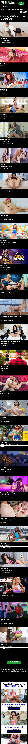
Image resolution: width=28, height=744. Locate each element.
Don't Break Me (14, 731)
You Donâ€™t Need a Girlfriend (8, 242)
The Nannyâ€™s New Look (7, 343)
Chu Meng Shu (4, 493)
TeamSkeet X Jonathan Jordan (6, 143)
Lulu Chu (10, 729)
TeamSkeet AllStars (4, 269)
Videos (8, 9)
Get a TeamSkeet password (23, 11)
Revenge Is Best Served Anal (7, 191)
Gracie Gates (4, 417)
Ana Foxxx (3, 543)
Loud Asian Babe (4, 494)
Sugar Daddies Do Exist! (6, 595)
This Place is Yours (5, 621)
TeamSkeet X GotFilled (5, 547)
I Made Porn (3, 118)
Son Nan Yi (3, 38)
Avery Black (3, 64)
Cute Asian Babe (4, 40)
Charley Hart (4, 341)
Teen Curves (3, 93)
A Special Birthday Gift (6, 646)
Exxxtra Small (3, 67)
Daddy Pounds (3, 597)
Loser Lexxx (3, 644)
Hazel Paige (3, 518)
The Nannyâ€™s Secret (6, 166)
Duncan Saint (16, 729)
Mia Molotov (3, 467)
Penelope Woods (5, 139)
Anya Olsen (3, 265)
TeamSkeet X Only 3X (5, 572)
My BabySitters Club (4, 168)
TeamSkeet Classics (4, 421)
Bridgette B (3, 291)
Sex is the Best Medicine (6, 520)
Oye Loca (2, 370)
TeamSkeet (9, 6)
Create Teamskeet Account (12, 671)
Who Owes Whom (4, 141)
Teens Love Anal (3, 194)
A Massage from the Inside (7, 116)
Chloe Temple (18, 316)
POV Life (2, 244)
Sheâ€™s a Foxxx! (5, 545)
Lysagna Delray (15, 341)
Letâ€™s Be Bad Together (7, 292)
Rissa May (3, 164)
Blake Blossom (4, 619)
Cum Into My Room (5, 419)
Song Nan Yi (15, 493)
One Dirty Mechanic (5, 267)
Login (17, 673)
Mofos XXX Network (13, 686)
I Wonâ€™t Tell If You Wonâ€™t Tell (9, 444)
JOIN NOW (21, 3)
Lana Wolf (3, 594)
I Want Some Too (4, 318)
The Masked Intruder (5, 469)
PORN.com (8, 2)
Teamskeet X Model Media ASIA (7, 42)
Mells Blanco (4, 366)
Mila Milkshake (4, 240)
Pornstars (15, 9)
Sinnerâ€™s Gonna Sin (6, 217)
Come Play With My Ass (6, 570)
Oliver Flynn (18, 706)
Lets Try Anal (14, 708)
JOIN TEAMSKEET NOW (14, 662)
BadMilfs (2, 295)
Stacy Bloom (4, 568)
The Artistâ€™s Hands (6, 90)
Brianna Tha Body (5, 316)
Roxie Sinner (4, 215)
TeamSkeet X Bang (4, 648)
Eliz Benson (3, 392)
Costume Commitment (14, 704)
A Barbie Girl (3, 65)
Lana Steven (4, 89)
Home (2, 9)
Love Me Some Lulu (14, 727)
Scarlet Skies (14, 291)
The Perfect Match (5, 368)
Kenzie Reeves (11, 706)
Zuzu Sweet (3, 114)
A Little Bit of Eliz (4, 393)
